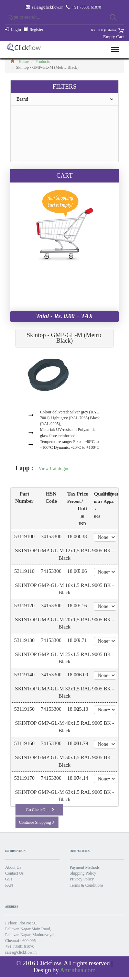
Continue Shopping (37, 822)
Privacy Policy (82, 879)
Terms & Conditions (87, 885)
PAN (9, 885)
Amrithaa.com (77, 970)
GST (9, 879)
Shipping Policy (83, 873)
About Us (13, 867)
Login (16, 29)
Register (36, 29)
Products (42, 61)
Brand (67, 99)
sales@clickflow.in (47, 7)
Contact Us (14, 873)
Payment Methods (85, 867)
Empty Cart (113, 36)
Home (19, 61)
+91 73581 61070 (19, 946)
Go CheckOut (40, 809)
